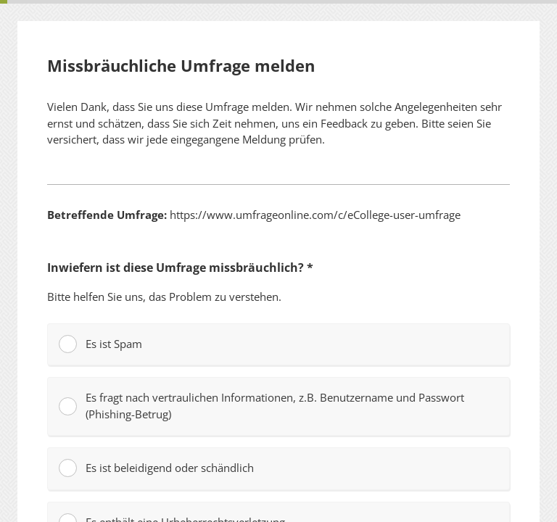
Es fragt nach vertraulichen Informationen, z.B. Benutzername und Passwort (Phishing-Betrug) (261, 405)
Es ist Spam (100, 344)
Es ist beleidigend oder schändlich (156, 468)
